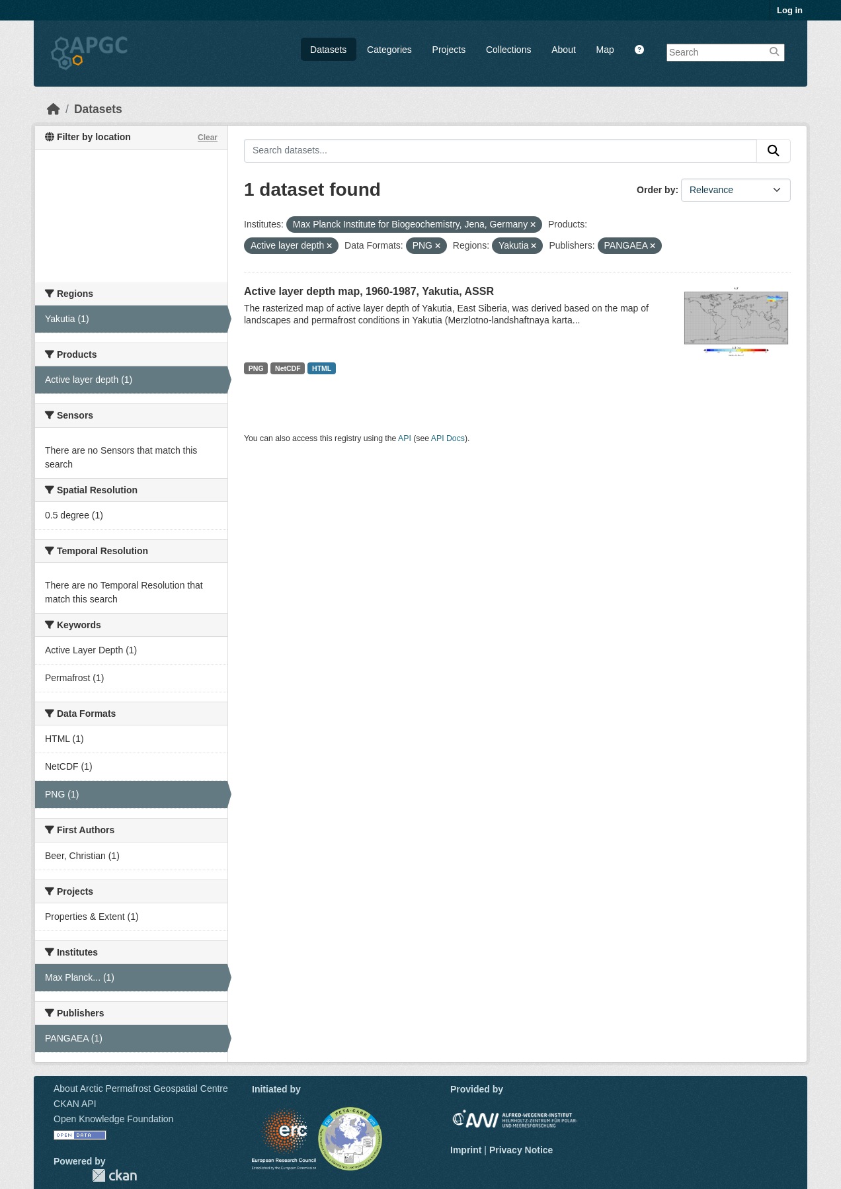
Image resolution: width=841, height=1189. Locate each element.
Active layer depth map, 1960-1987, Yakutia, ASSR (369, 291)
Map (605, 49)
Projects (449, 49)
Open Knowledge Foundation (113, 1119)
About (563, 49)
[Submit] (773, 151)
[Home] (53, 109)
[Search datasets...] (500, 151)
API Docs (448, 438)
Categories (389, 49)
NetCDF (288, 368)
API (404, 438)
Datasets (328, 49)
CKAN (114, 1175)
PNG (256, 368)
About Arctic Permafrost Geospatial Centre (141, 1088)
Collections (508, 49)
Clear (208, 137)
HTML (321, 368)
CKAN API (75, 1103)
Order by (656, 189)
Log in (790, 10)
